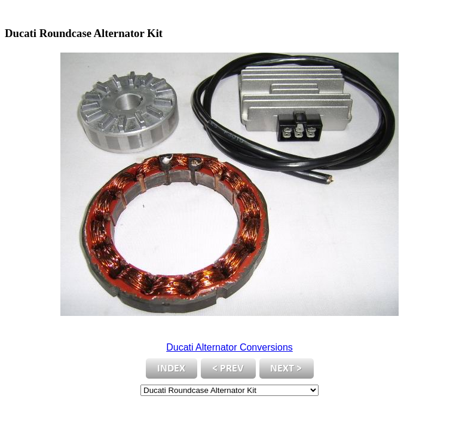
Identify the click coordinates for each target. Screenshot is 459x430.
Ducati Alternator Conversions (229, 347)
